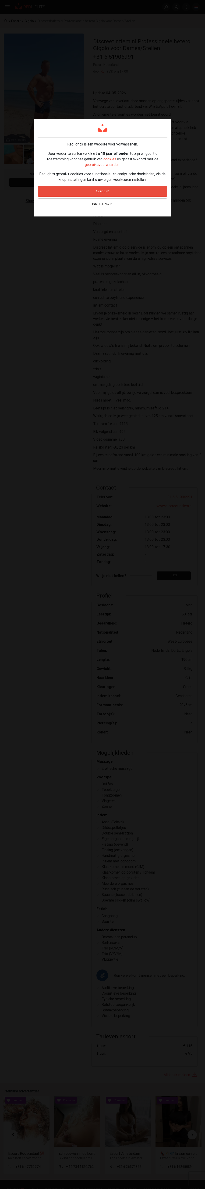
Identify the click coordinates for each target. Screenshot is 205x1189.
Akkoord (102, 191)
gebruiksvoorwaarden (102, 164)
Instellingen (102, 204)
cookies (109, 159)
